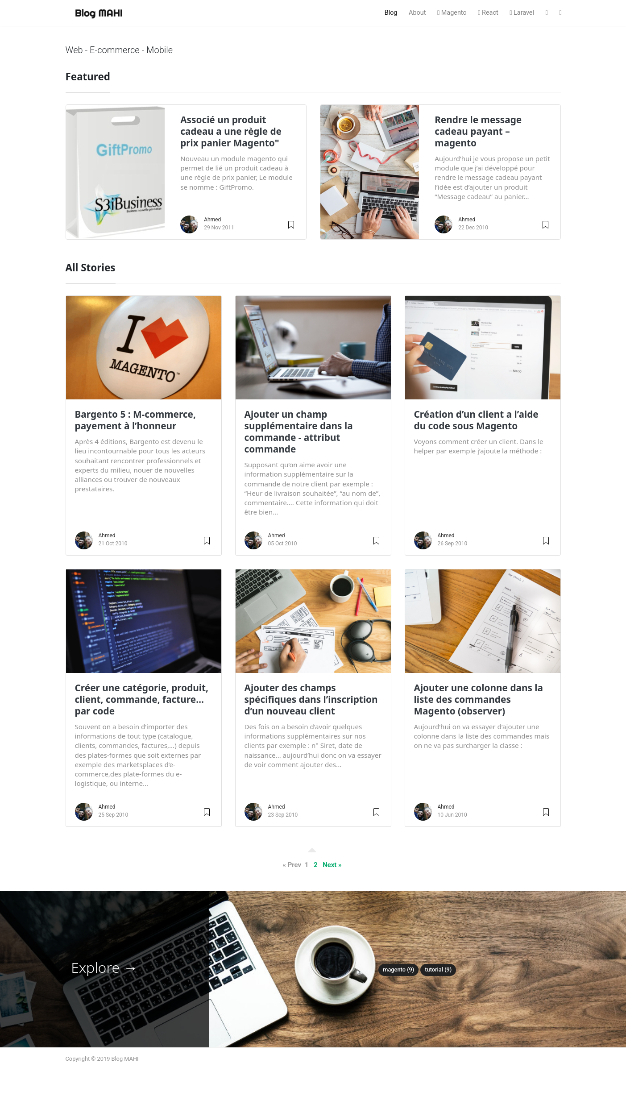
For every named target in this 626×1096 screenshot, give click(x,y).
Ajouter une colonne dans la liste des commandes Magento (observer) (478, 699)
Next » (332, 865)
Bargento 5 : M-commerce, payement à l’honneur (135, 420)
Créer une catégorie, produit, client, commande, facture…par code (142, 699)
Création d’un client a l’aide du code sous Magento (476, 420)
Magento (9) (398, 969)
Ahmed (212, 219)
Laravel (522, 13)
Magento (452, 13)
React (488, 13)
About (417, 13)
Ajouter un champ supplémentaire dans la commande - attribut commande (299, 431)
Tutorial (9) (438, 969)
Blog (391, 13)
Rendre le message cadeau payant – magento (478, 131)
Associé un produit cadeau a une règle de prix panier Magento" (231, 131)
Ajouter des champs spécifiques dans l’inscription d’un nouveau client (311, 699)
